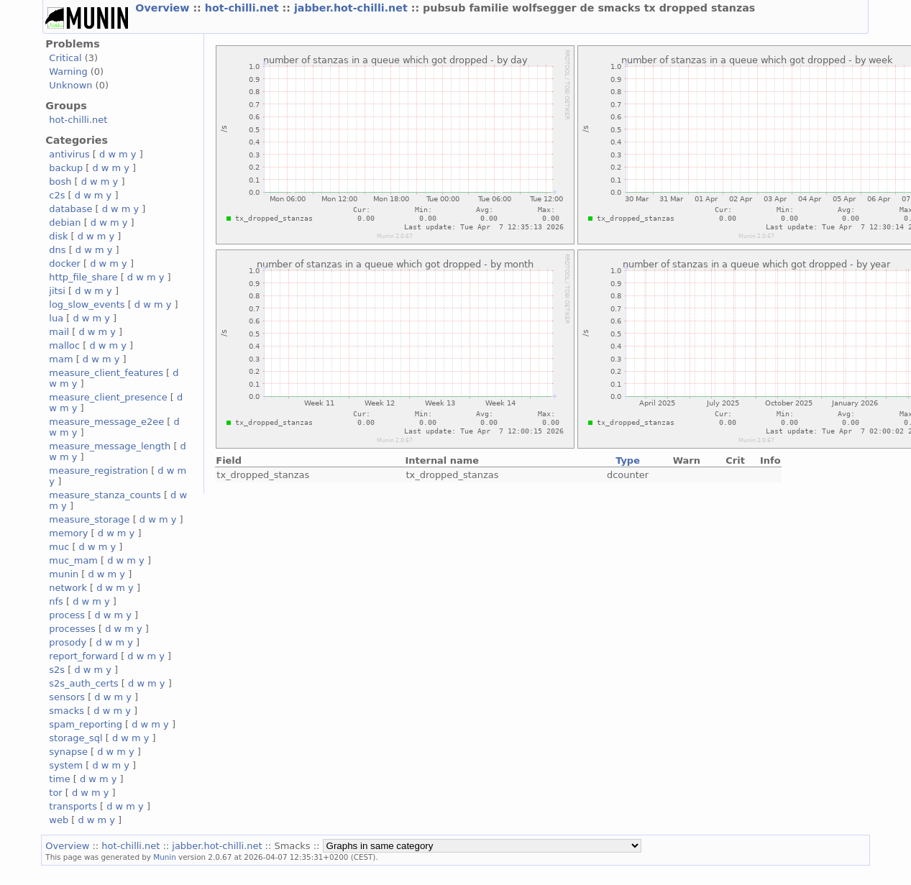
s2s (57, 669)
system (66, 765)
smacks (66, 710)
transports (73, 806)
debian (65, 222)
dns (57, 249)
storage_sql (75, 738)
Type (627, 460)
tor (55, 792)
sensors (67, 697)
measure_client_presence (108, 397)
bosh (60, 181)
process (67, 615)
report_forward (83, 656)
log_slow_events (86, 304)
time (59, 779)
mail (59, 331)
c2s (57, 195)
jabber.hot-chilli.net (352, 8)
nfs (56, 601)
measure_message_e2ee (106, 421)
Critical (65, 57)
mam (61, 359)
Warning (68, 71)
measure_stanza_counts (104, 495)
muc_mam (73, 560)
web (58, 820)
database (70, 208)
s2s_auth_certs (83, 683)
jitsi (57, 290)
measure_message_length (109, 446)
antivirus (69, 154)
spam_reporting (85, 724)
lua (56, 318)
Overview (164, 8)
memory (68, 533)
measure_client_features (106, 372)
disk (58, 236)
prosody (67, 642)
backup (66, 167)
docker (65, 263)
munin (63, 574)
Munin (164, 857)
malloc (64, 345)
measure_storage (89, 519)
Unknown (70, 85)
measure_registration (98, 470)
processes (72, 628)
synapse (68, 751)
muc (59, 546)
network (68, 587)
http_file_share (83, 277)
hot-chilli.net (244, 8)
